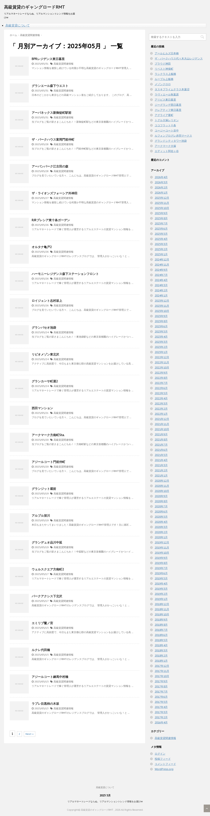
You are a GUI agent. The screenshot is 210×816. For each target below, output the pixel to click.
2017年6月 (161, 696)
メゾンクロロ (163, 84)
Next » (30, 734)
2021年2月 (161, 470)
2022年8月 (161, 378)
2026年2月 (161, 187)
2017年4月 (161, 707)
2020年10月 (162, 491)
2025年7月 (161, 223)
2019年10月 (162, 552)
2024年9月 (161, 269)
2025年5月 (161, 233)
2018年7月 (161, 630)
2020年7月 (161, 506)
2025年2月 (161, 249)
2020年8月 (161, 501)
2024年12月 (162, 259)
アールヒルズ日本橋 (167, 53)
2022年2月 (161, 408)
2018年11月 (162, 609)
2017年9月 (161, 681)
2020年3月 (161, 527)
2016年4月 (161, 722)
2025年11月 (162, 203)
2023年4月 (161, 336)
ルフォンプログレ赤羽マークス (173, 135)
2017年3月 (161, 712)
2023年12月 (162, 300)
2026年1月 (161, 192)
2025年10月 (162, 208)
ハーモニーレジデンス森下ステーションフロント (65, 274)
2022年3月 (161, 403)
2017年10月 (162, 676)
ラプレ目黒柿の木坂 (45, 703)
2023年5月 (161, 331)
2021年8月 (161, 439)
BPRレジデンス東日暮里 (48, 59)
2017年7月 (161, 691)
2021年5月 (161, 455)
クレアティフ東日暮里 (168, 110)
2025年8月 (161, 218)
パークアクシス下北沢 (47, 596)
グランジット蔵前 (44, 489)
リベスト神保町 (164, 68)
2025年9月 (161, 213)
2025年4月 (161, 239)
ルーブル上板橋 (164, 79)
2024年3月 (161, 285)
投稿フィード (163, 759)
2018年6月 (161, 635)
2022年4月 (161, 398)
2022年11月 (162, 362)
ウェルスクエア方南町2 (48, 569)
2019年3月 (161, 588)
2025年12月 (162, 197)
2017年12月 (162, 666)
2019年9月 (161, 558)
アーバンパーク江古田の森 (50, 166)
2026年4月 (161, 177)
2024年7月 (161, 275)
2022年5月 (161, 393)
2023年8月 (161, 321)
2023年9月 (161, 316)
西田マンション (42, 408)
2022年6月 (161, 388)
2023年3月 (161, 342)
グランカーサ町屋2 (45, 381)
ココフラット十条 (165, 125)
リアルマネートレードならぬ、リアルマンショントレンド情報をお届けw (105, 801)
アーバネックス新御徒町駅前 (51, 113)
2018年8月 (161, 624)
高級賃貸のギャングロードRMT (34, 7)
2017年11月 (162, 671)
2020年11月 (162, 486)
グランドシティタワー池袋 (171, 141)
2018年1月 (161, 660)
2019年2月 (161, 594)
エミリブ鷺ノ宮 (42, 623)
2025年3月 (161, 244)
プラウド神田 (163, 63)
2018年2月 (161, 655)
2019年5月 (161, 578)
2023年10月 (162, 311)
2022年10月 (162, 367)
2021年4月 (161, 460)
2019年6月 (161, 573)
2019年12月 (162, 542)
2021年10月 (162, 429)
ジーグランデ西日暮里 (168, 105)
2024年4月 (161, 280)
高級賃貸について (17, 25)
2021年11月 (162, 424)
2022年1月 (161, 414)
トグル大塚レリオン (167, 120)
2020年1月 (161, 537)
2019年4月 (161, 583)
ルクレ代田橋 (41, 650)
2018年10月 (162, 614)
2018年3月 (161, 650)
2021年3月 (161, 465)
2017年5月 (161, 702)
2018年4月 (161, 645)
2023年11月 (162, 306)
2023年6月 (161, 326)
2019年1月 (161, 599)
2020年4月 (161, 522)
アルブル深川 (41, 515)
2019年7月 (161, 568)
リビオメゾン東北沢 (45, 354)
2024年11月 (162, 264)
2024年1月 (161, 295)
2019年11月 (162, 547)
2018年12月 (162, 604)
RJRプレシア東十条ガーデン (51, 220)
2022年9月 (161, 372)
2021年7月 (161, 444)
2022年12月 (162, 357)
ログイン (160, 753)
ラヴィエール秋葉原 (167, 94)
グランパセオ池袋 (44, 327)
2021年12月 (162, 419)
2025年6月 (161, 228)
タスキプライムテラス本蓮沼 (172, 89)
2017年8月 (161, 686)
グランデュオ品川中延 (47, 542)
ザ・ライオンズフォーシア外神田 (54, 193)
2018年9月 (161, 619)
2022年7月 (161, 383)
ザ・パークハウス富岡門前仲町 (53, 139)
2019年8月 (161, 563)
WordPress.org (164, 769)
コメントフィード (165, 764)
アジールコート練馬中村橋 (50, 677)
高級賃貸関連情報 (63, 63)
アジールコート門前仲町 (48, 462)
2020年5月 (161, 516)
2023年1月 (161, 352)
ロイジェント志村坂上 (47, 301)
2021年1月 (161, 475)
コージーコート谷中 (167, 130)
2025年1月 (161, 254)
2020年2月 (161, 532)
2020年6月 (161, 511)
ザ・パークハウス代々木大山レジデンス (179, 58)
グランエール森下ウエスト (50, 86)
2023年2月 (161, 347)
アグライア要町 (164, 115)
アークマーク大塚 (165, 146)
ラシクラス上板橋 (165, 74)
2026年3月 (161, 182)
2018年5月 (161, 640)
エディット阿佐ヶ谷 (167, 151)
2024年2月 (161, 290)
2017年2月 (161, 717)
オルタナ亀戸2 (42, 247)
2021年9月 (161, 434)
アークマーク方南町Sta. (48, 435)
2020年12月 (162, 480)
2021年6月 (161, 450)
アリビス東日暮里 (165, 99)
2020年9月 (161, 496)
